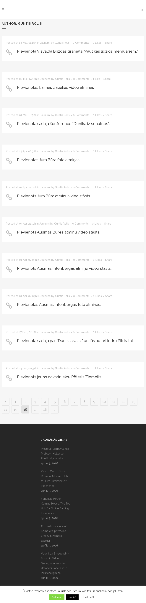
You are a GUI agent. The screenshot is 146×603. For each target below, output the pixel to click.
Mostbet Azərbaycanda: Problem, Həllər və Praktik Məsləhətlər (55, 453)
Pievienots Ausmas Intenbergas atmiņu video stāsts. (64, 268)
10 (104, 402)
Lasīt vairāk (88, 597)
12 (123, 402)
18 (45, 409)
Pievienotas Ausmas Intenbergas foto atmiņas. (59, 304)
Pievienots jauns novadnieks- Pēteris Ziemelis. (59, 377)
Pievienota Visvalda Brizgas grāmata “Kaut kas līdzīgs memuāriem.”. (77, 51)
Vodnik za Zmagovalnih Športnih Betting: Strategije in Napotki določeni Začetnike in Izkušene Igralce (55, 563)
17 (35, 409)
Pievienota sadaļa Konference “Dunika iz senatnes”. (63, 123)
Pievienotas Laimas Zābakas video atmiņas (55, 87)
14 (5, 409)
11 (113, 402)
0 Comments (81, 42)
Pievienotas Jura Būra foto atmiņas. (48, 159)
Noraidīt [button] (72, 597)
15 (15, 409)
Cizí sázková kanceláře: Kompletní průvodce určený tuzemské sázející (55, 533)
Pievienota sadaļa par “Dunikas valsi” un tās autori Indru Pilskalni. (75, 340)
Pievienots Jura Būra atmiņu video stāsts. (54, 196)
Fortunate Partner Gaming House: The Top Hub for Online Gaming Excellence (55, 506)
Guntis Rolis (62, 42)
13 (133, 402)
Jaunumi (45, 42)
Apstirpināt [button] (57, 597)
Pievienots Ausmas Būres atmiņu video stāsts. (58, 232)
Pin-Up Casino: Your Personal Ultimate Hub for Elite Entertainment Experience (54, 478)
